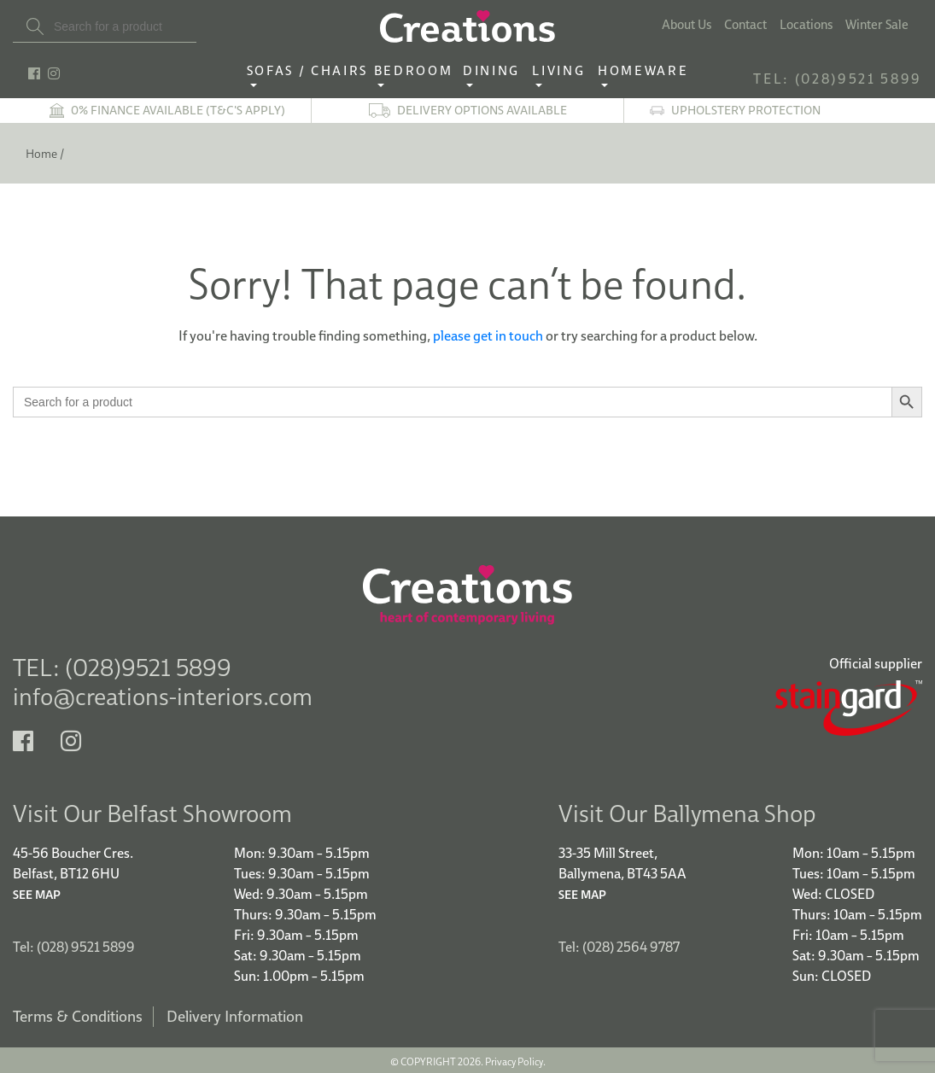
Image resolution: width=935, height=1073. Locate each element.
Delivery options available (482, 110)
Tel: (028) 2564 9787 (619, 944)
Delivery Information (235, 1013)
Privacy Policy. (515, 1059)
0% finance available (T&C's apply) (178, 110)
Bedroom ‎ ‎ (418, 71)
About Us (686, 24)
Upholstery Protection (746, 110)
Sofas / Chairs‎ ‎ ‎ (310, 71)
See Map (37, 892)
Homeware (643, 71)
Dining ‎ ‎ (496, 71)
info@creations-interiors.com (163, 696)
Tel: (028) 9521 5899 (74, 944)
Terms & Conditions (78, 1013)
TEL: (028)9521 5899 (837, 78)
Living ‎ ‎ (563, 71)
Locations (806, 24)
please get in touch (488, 335)
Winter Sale (877, 24)
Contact (745, 24)
